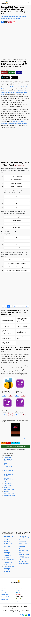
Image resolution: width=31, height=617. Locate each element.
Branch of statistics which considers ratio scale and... (8, 544)
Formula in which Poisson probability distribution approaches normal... (9, 553)
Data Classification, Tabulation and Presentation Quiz (9, 465)
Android (18, 599)
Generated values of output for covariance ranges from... (24, 557)
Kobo (8, 443)
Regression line (17, 224)
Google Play (15, 443)
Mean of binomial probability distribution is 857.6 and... (9, 569)
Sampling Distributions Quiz (9, 492)
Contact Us (4, 599)
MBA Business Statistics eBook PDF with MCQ (13, 438)
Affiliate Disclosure (6, 597)
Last (27, 306)
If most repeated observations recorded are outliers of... (9, 562)
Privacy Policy (5, 594)
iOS (17, 601)
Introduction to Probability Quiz (8, 471)
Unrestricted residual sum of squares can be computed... (23, 544)
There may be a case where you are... (23, 550)
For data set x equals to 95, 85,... (24, 562)
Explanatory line (17, 217)
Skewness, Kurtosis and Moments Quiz (9, 496)
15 (16, 203)
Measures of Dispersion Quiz (8, 484)
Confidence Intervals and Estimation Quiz (8, 459)
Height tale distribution (17, 183)
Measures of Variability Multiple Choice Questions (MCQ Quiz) (14, 93)
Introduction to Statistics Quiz (8, 475)
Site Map (3, 592)
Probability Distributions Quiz (9, 488)
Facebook (19, 590)
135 (18, 306)
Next (22, 306)
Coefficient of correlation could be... (24, 537)
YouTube (18, 594)
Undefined (17, 248)
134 (15, 306)
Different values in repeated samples (17, 270)
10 (16, 200)
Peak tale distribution (16, 176)
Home (3, 590)
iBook (3, 443)
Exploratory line (17, 220)
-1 (16, 244)
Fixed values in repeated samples (17, 263)
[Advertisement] (15, 41)
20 (16, 207)
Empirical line (16, 227)
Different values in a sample (16, 260)
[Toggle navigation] (28, 2)
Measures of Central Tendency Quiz (9, 479)
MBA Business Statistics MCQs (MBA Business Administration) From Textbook (13, 17)
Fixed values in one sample (16, 267)
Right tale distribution (17, 186)
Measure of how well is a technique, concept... (9, 537)
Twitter (18, 592)
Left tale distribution (16, 179)
